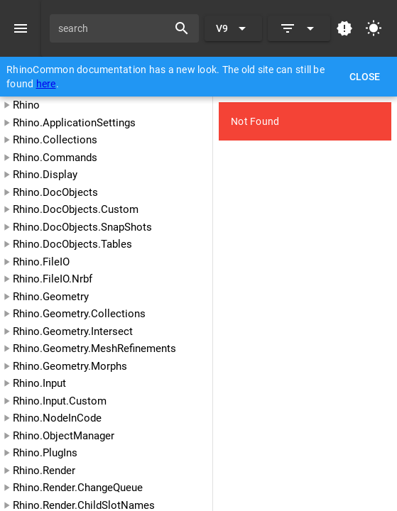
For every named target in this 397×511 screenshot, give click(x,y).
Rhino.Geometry (51, 296)
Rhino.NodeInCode (57, 418)
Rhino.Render (44, 470)
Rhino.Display (45, 174)
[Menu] (21, 28)
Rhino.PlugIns (45, 452)
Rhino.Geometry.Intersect (73, 331)
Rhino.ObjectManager (63, 435)
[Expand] (299, 28)
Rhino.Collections (55, 139)
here (46, 83)
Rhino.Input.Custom (60, 401)
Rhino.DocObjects (55, 192)
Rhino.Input (39, 383)
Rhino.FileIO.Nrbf (52, 279)
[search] (113, 28)
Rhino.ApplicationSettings (74, 122)
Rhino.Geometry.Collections (79, 313)
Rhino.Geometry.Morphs (70, 366)
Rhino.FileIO (41, 262)
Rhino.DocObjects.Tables (72, 244)
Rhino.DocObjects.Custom (75, 209)
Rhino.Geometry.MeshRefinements (94, 348)
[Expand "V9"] (233, 28)
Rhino (26, 105)
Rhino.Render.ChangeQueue (78, 487)
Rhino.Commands (55, 157)
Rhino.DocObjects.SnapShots (82, 227)
